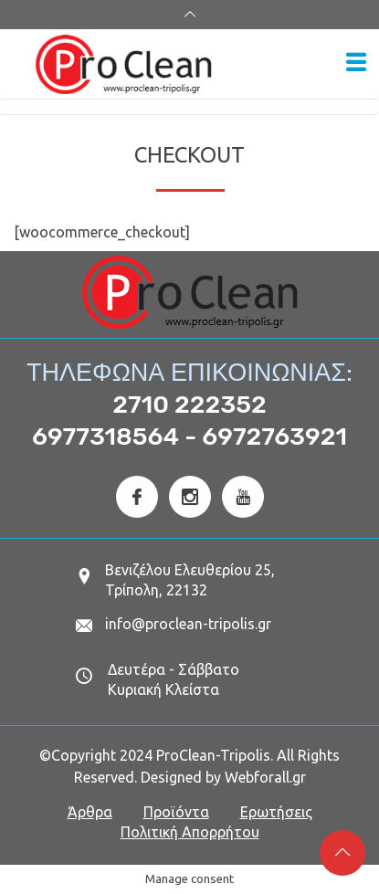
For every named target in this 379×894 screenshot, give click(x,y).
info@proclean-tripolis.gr (188, 623)
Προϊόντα (176, 812)
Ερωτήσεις (276, 812)
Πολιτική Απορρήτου (190, 832)
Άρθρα (90, 812)
